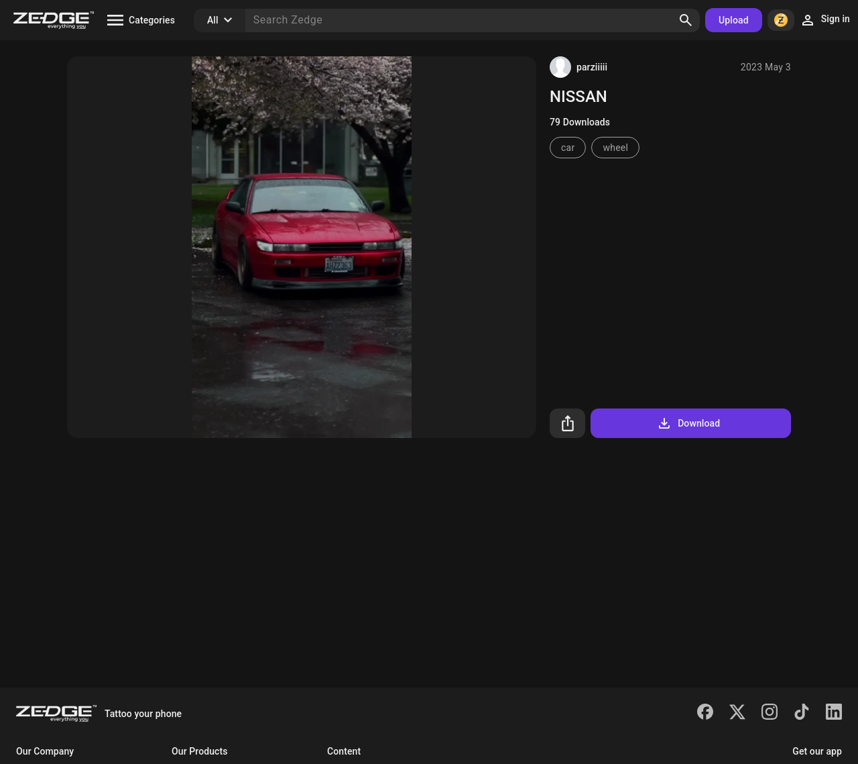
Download (688, 423)
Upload (734, 20)
